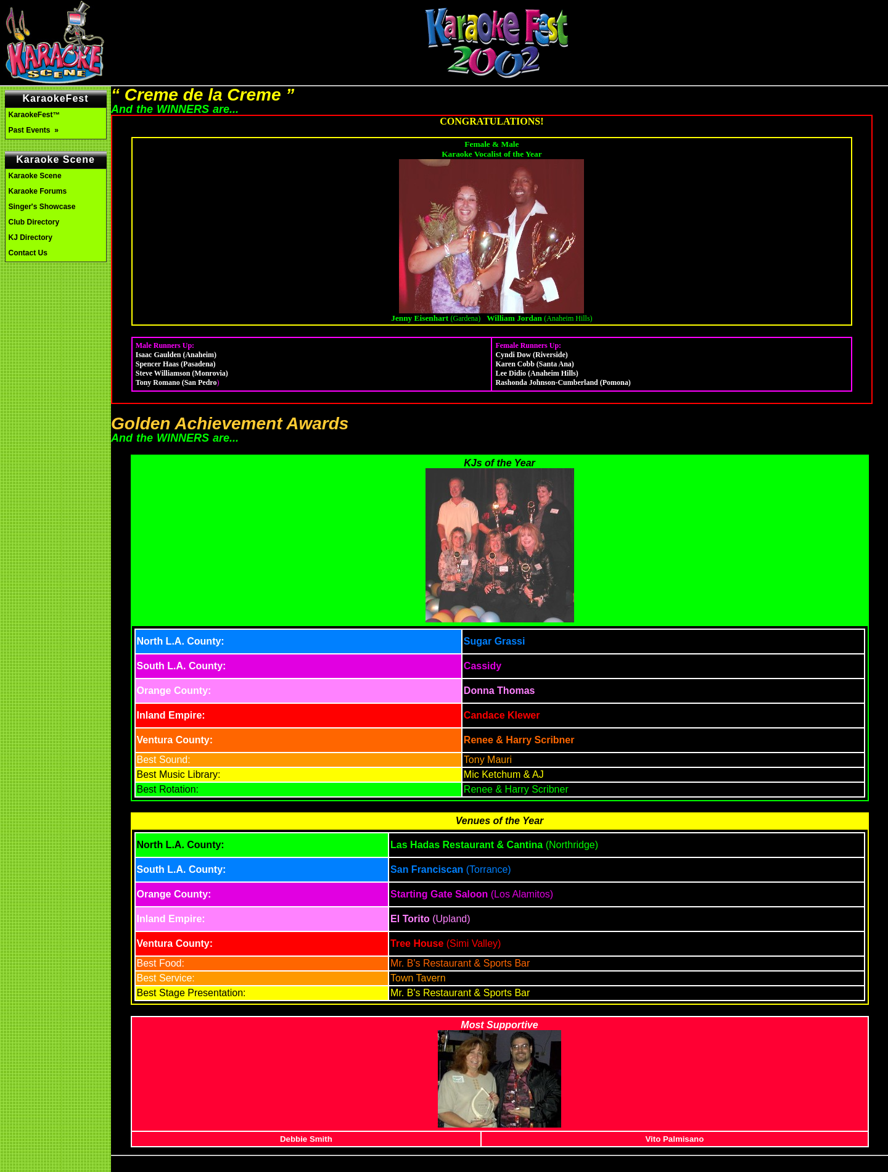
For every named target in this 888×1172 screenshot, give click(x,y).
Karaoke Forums (38, 191)
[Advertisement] (55, 319)
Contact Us (28, 253)
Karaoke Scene (35, 175)
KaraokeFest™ (34, 114)
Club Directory (34, 222)
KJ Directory (30, 237)
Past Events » (35, 130)
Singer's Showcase (42, 206)
